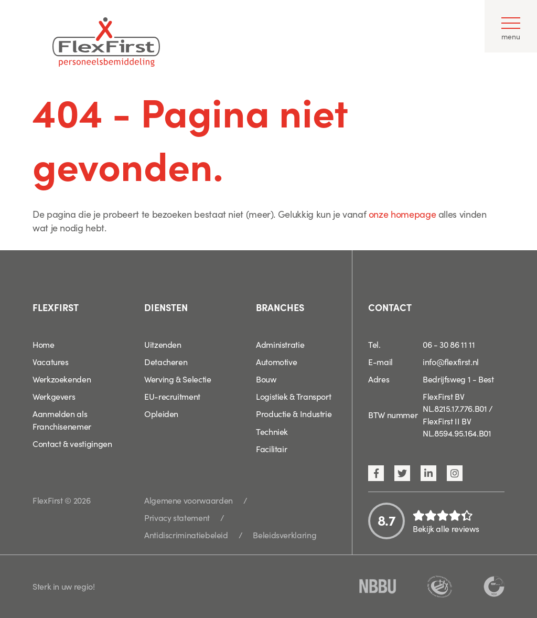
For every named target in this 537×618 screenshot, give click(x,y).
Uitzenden (162, 344)
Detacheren (165, 361)
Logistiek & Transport (293, 396)
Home (44, 344)
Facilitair (271, 448)
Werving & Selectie (177, 379)
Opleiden (161, 413)
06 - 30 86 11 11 (449, 344)
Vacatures (51, 361)
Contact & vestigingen (72, 443)
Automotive (276, 361)
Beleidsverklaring (284, 534)
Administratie (280, 344)
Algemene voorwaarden (188, 500)
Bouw (266, 379)
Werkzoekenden (62, 379)
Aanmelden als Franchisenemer (62, 419)
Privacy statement (177, 517)
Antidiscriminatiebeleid (186, 534)
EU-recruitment (172, 396)
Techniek (272, 431)
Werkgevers (54, 396)
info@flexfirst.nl (451, 361)
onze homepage (402, 213)
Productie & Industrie (293, 413)
